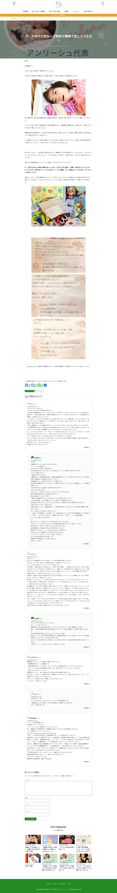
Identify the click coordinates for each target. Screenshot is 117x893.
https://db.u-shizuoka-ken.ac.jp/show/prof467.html (41, 733)
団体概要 (25, 11)
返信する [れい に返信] (87, 447)
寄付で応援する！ (89, 11)
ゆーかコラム (40, 391)
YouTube (29, 366)
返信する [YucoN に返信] (87, 608)
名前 (26, 797)
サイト (27, 811)
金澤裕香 (36, 458)
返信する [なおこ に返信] (87, 708)
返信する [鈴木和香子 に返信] (87, 761)
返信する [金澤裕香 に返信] (87, 543)
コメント (27, 780)
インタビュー (76, 11)
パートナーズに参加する (59, 15)
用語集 (66, 11)
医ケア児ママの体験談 (38, 11)
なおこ (36, 694)
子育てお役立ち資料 (54, 11)
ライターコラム (30, 391)
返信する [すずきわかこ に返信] (87, 684)
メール (27, 804)
